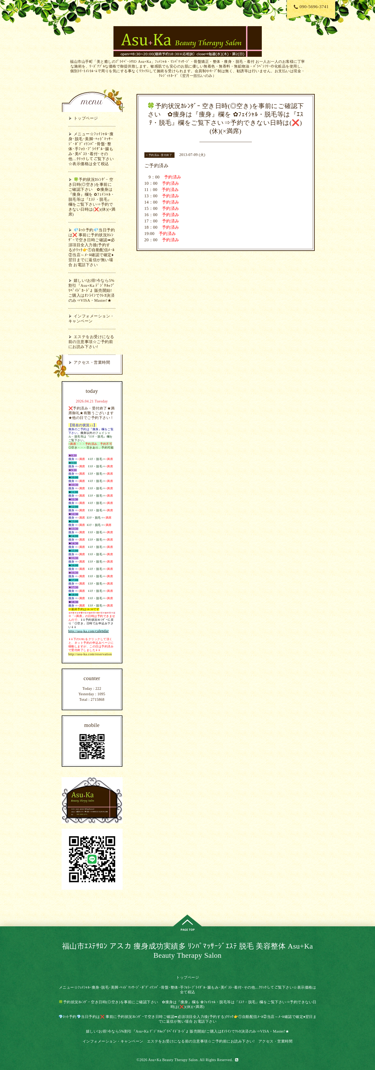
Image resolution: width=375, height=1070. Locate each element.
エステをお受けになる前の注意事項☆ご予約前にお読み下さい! (91, 342)
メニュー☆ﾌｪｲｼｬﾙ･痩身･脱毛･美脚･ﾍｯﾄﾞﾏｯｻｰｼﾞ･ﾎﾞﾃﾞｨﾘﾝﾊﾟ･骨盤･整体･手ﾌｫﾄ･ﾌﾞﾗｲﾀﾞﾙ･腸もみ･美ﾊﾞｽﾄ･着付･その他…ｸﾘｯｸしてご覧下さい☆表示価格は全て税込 (91, 149)
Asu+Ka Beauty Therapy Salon (173, 1060)
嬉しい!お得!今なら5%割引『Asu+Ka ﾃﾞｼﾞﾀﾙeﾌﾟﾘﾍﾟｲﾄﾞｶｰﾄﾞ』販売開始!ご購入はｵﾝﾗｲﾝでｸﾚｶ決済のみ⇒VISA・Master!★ (91, 290)
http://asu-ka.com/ (81, 631)
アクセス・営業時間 (92, 362)
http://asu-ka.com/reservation (90, 654)
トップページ (86, 118)
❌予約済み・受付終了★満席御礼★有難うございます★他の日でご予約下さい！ (91, 413)
